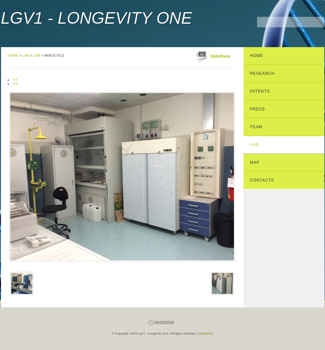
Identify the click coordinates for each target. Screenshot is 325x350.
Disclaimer (206, 333)
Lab (25, 55)
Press (257, 109)
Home (13, 55)
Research (262, 73)
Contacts (262, 180)
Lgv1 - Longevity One (96, 18)
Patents (260, 91)
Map (255, 162)
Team (256, 127)
